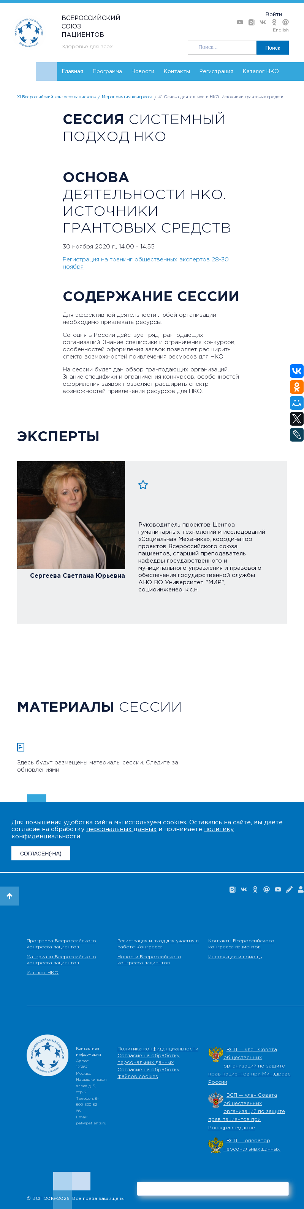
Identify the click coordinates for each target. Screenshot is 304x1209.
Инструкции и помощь (235, 957)
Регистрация (216, 71)
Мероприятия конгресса (127, 97)
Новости (142, 71)
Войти (273, 15)
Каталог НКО (260, 71)
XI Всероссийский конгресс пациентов (56, 97)
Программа (107, 71)
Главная (72, 71)
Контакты (176, 71)
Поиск (272, 48)
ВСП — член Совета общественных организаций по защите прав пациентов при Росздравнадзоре (246, 1111)
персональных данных (121, 829)
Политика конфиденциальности (157, 1049)
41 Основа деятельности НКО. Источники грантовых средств (220, 97)
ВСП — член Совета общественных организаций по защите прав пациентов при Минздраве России (249, 1066)
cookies (174, 822)
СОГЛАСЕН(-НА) (41, 854)
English (281, 30)
